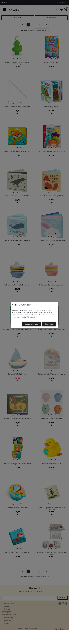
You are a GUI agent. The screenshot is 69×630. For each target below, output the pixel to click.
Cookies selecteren (31, 324)
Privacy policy (31, 317)
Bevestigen (49, 324)
